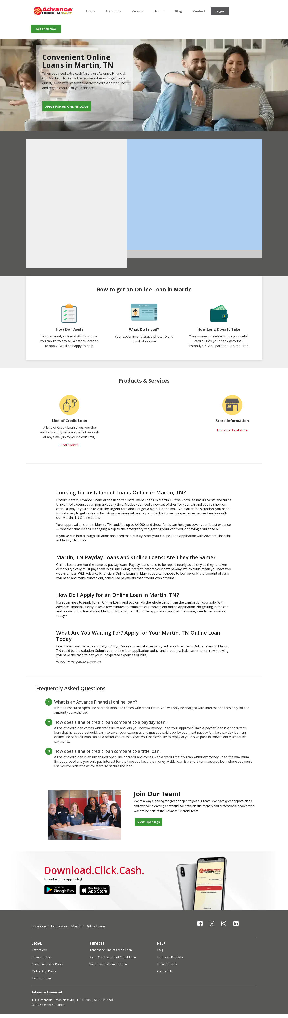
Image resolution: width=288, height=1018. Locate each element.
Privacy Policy (41, 957)
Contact (199, 11)
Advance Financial (53, 11)
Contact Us (164, 971)
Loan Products (167, 964)
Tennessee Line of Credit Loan (110, 950)
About (159, 11)
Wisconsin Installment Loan (108, 964)
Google (60, 890)
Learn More (69, 445)
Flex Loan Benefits (170, 957)
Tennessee (58, 926)
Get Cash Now (46, 29)
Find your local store (232, 430)
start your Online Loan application (170, 536)
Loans (90, 11)
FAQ (160, 950)
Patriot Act (39, 950)
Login (220, 11)
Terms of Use (41, 978)
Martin (76, 926)
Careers (137, 11)
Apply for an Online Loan (66, 106)
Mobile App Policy (44, 971)
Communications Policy (47, 964)
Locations (113, 11)
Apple (95, 890)
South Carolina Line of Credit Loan (112, 957)
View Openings (148, 822)
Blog (178, 11)
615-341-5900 (104, 1000)
